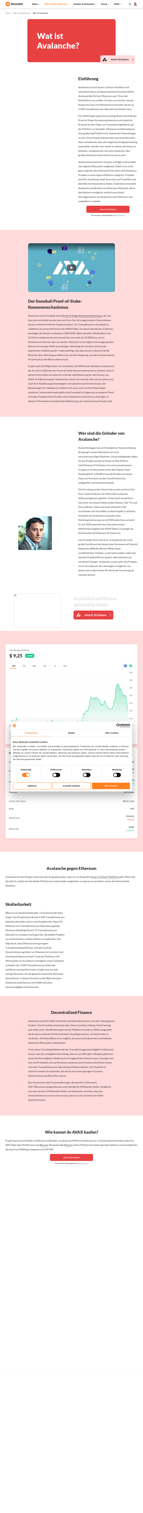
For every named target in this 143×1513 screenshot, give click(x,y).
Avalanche (99, 1485)
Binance (68, 1149)
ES (15, 1471)
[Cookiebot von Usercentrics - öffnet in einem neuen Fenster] (118, 726)
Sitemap (60, 1508)
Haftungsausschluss (133, 1481)
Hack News (40, 1485)
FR (11, 1471)
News (35, 4)
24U (13, 670)
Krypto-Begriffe (72, 1468)
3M (44, 670)
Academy (69, 1472)
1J (55, 670)
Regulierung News (43, 1476)
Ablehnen (32, 786)
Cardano (98, 1458)
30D (34, 670)
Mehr (117, 4)
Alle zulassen (111, 786)
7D (24, 670)
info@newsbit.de (12, 1447)
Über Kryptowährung (56, 4)
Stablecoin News (42, 1471)
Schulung (69, 1477)
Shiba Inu (99, 1471)
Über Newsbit (131, 1472)
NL (6, 1471)
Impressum (130, 1495)
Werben (128, 1440)
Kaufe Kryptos (71, 1440)
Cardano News (41, 1453)
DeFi (119, 161)
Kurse (104, 4)
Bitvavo (44, 1149)
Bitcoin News (41, 1440)
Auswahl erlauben (71, 786)
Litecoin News (41, 1458)
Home (7, 13)
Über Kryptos (71, 1459)
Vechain (98, 1480)
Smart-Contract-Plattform (105, 881)
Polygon (98, 1476)
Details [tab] (71, 733)
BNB (97, 1489)
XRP (97, 1453)
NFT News (39, 1480)
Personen (69, 1463)
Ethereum (99, 1449)
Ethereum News (42, 1444)
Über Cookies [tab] (112, 733)
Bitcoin (98, 1444)
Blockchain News (42, 1467)
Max (65, 670)
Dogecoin (99, 1462)
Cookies (128, 1490)
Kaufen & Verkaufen (84, 4)
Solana (98, 1467)
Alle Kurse (99, 1440)
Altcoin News (41, 1462)
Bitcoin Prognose (72, 1486)
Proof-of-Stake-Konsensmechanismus (82, 320)
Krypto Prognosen (73, 1481)
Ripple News (40, 1449)
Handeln (68, 1444)
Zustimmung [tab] (31, 733)
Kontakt (128, 1468)
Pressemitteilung (42, 1489)
